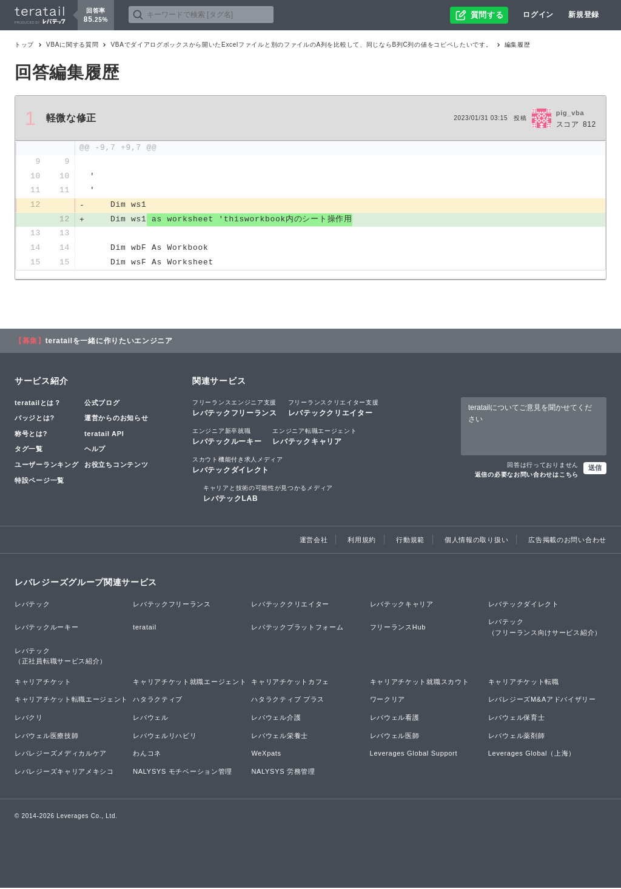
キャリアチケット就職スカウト (419, 682)
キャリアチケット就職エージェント (189, 682)
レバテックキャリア (314, 437)
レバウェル (151, 718)
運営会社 (314, 541)
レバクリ (29, 718)
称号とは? (31, 434)
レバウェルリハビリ (164, 736)
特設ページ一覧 (39, 481)
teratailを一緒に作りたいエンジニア (109, 342)
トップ (24, 44)
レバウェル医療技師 (46, 736)
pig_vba (570, 112)
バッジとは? (35, 419)
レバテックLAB (268, 494)
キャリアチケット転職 (523, 682)
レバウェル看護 (395, 718)
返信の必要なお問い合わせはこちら (527, 475)
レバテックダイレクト (237, 465)
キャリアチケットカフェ (290, 682)
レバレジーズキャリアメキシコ (64, 772)
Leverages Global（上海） (532, 754)
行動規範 (410, 541)
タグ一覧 (29, 450)
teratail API (104, 434)
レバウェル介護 (276, 718)
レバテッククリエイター (333, 408)
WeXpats (266, 754)
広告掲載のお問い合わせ (567, 541)
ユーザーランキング (46, 465)
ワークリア (388, 701)
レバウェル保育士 (516, 718)
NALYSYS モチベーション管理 (182, 772)
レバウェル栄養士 (279, 736)
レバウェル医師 (395, 736)
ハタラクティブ (158, 701)
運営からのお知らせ (116, 419)
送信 (595, 468)
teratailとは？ (38, 404)
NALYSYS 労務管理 (283, 772)
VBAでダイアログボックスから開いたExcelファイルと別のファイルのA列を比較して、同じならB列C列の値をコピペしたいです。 (301, 44)
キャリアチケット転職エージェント (71, 701)
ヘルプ (95, 450)
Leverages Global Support (414, 754)
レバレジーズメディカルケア (61, 754)
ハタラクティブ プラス (287, 701)
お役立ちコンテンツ (116, 465)
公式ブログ (102, 404)
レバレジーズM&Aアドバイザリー (542, 701)
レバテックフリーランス (234, 408)
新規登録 (583, 14)
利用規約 (361, 541)
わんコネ (147, 754)
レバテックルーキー (226, 437)
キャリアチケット (43, 682)
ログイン (538, 14)
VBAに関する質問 (72, 44)
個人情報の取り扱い (476, 541)
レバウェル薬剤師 (516, 736)
